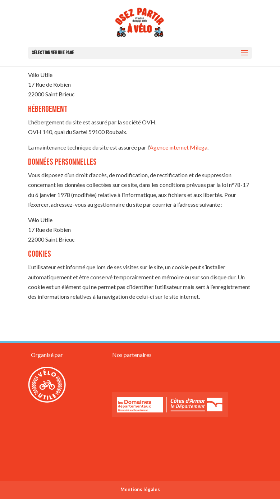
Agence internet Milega (178, 147)
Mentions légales (140, 489)
